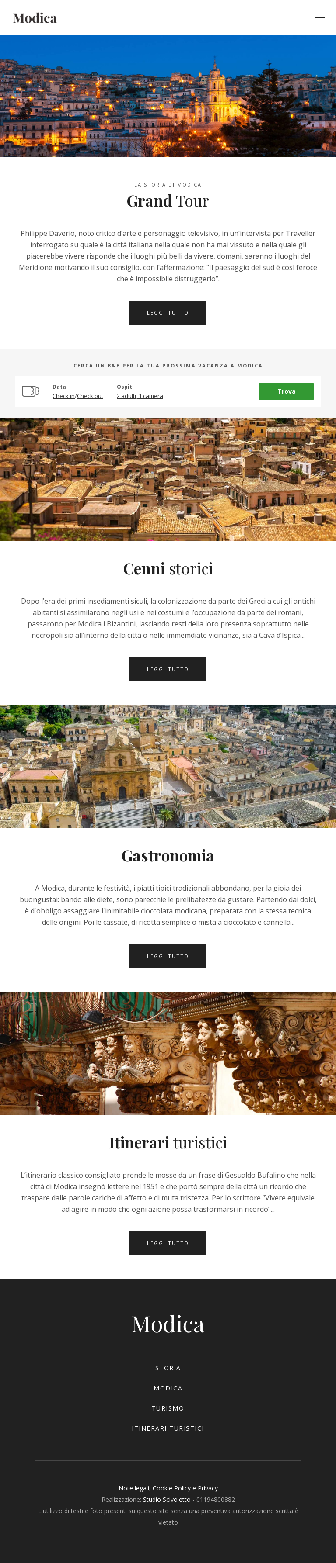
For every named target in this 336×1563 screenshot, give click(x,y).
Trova (286, 391)
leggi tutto (168, 312)
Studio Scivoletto (167, 1499)
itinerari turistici (168, 1428)
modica (168, 1388)
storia (168, 1368)
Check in (63, 396)
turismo (168, 1408)
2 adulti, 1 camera (140, 396)
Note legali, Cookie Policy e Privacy (168, 1488)
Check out (90, 396)
